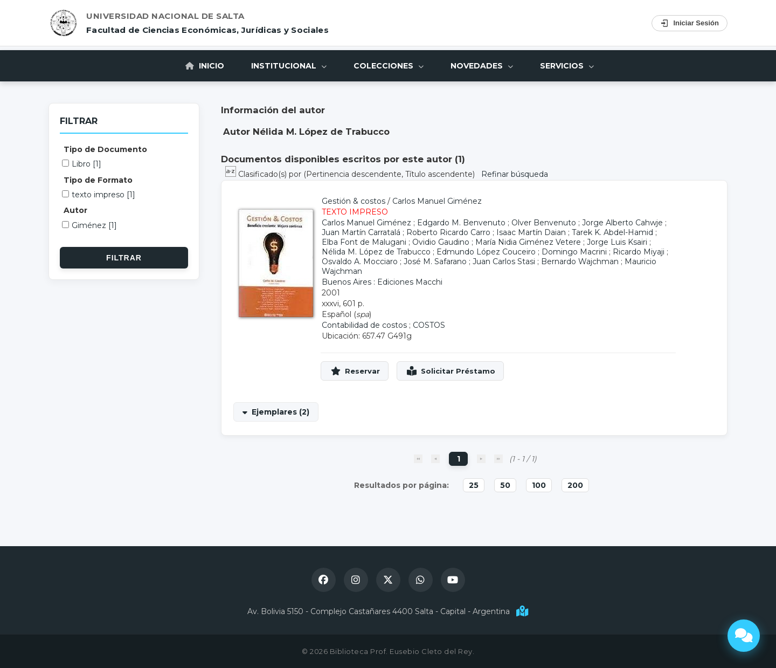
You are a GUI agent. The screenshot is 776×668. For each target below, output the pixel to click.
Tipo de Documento (105, 149)
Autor (75, 210)
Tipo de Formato (98, 180)
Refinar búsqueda (514, 174)
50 (505, 485)
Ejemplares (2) (280, 412)
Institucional (289, 66)
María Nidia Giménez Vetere (528, 242)
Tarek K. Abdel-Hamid (612, 232)
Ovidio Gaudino (440, 242)
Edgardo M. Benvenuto (461, 223)
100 (539, 485)
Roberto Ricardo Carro (448, 232)
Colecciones (389, 66)
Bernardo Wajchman (580, 261)
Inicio (204, 66)
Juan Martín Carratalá (361, 232)
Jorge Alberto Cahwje (622, 223)
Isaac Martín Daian (531, 232)
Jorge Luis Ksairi (617, 242)
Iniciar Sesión (689, 23)
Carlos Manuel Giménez (437, 201)
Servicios (567, 66)
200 (575, 485)
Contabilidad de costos (364, 325)
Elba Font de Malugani (364, 242)
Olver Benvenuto (543, 223)
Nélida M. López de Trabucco (376, 252)
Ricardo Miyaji (638, 252)
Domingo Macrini (574, 252)
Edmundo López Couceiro (486, 252)
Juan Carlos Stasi (504, 261)
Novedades (482, 66)
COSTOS (429, 325)
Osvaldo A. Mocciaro (360, 261)
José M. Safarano (435, 261)
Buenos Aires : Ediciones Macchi (382, 282)
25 (474, 485)
